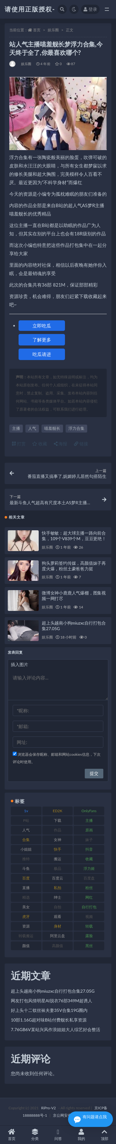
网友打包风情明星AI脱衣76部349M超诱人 (51, 1000)
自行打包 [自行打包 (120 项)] (89, 907)
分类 (34, 1135)
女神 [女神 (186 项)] (57, 839)
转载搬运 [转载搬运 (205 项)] (26, 935)
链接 (81, 443)
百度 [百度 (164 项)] (26, 878)
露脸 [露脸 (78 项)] (89, 935)
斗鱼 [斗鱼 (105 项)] (26, 868)
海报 (60, 443)
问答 (58, 1135)
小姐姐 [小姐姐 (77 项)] (26, 849)
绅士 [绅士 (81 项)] (57, 897)
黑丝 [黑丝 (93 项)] (89, 945)
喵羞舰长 (52, 428)
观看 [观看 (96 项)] (57, 916)
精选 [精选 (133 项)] (26, 897)
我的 (81, 1135)
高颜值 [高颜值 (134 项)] (57, 945)
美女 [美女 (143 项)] (26, 907)
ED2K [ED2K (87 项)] (57, 810)
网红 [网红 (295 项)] (89, 897)
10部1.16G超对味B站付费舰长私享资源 (49, 1019)
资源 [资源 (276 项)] (26, 926)
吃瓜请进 (41, 354)
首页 (37, 30)
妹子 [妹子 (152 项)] (89, 839)
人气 (32, 428)
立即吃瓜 (41, 325)
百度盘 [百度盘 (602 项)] (89, 878)
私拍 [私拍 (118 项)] (57, 887)
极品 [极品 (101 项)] (57, 868)
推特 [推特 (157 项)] (26, 859)
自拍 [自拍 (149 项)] (57, 907)
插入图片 (19, 664)
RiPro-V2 (48, 1108)
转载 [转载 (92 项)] (89, 926)
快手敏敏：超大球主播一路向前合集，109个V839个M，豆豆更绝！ (74, 535)
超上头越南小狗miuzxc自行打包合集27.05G (53, 991)
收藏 (39, 443)
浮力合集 (76, 428)
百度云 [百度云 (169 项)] (57, 878)
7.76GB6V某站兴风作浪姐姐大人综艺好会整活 (55, 1029)
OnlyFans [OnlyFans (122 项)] (89, 810)
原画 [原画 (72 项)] (89, 830)
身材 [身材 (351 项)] (57, 926)
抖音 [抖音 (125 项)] (89, 849)
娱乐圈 (53, 30)
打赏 (19, 443)
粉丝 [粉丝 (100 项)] (89, 887)
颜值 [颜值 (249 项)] (26, 945)
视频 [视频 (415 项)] (89, 916)
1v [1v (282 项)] (26, 810)
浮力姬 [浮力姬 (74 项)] (89, 868)
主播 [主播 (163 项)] (89, 820)
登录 (90, 9)
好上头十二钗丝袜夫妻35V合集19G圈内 (49, 1010)
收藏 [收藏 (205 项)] (89, 859)
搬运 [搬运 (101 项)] (57, 859)
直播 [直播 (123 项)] (26, 887)
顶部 (104, 1135)
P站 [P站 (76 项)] (26, 820)
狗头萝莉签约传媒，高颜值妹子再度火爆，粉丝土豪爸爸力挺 (74, 565)
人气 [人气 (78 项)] (26, 830)
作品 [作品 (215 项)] (57, 830)
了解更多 (41, 339)
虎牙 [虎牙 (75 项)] (26, 916)
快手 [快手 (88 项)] (57, 849)
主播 (16, 428)
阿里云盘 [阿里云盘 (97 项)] (57, 935)
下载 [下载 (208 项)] (57, 820)
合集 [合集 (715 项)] (26, 839)
